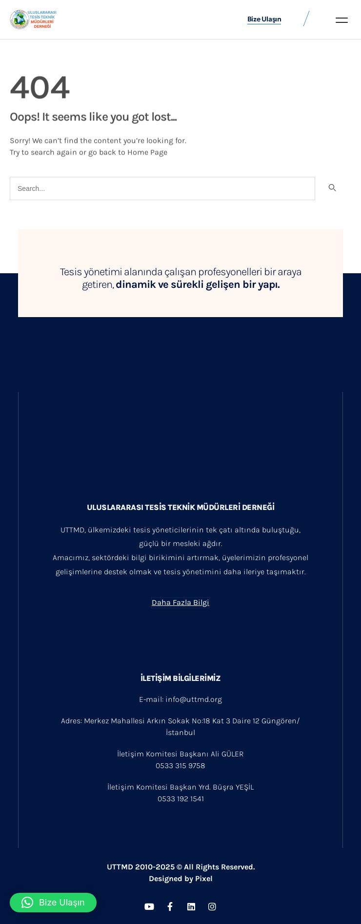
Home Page (147, 151)
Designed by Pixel (181, 878)
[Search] (332, 188)
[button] (341, 20)
